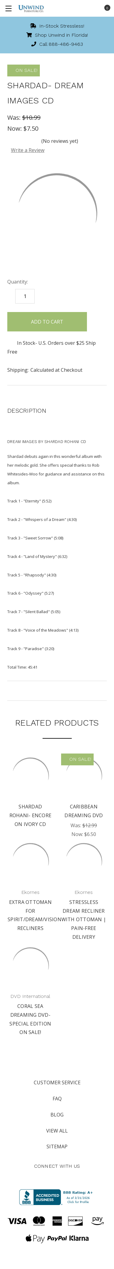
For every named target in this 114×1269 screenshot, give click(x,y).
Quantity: (17, 281)
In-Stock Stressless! (57, 26)
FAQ (57, 1098)
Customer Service (57, 1082)
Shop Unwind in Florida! (57, 35)
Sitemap (57, 1146)
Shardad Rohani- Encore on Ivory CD (30, 815)
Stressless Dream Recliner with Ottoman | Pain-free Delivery (83, 919)
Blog (57, 1114)
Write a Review (27, 150)
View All (57, 1130)
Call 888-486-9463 (57, 44)
